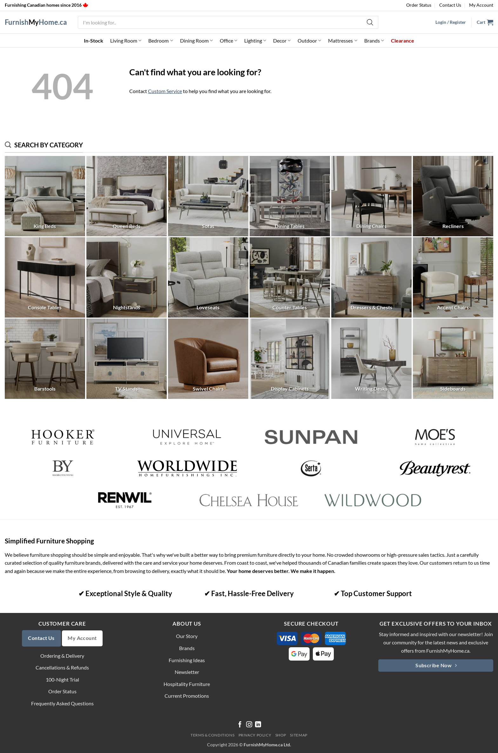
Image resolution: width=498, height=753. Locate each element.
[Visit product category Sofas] (208, 196)
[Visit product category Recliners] (453, 196)
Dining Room (196, 40)
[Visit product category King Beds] (45, 196)
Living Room (125, 40)
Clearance (402, 40)
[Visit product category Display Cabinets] (290, 359)
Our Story (187, 636)
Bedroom (160, 40)
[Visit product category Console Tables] (45, 277)
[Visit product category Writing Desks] (371, 359)
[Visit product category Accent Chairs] (453, 277)
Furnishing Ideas (187, 660)
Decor (282, 40)
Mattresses (342, 40)
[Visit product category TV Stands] (126, 359)
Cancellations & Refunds (62, 667)
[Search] (370, 22)
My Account (481, 5)
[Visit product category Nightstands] (126, 277)
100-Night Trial (62, 679)
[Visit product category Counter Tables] (290, 277)
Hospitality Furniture (187, 684)
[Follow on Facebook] (240, 725)
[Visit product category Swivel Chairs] (208, 359)
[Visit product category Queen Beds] (126, 196)
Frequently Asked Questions (62, 703)
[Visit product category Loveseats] (208, 277)
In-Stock (93, 40)
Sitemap (298, 735)
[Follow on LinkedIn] (258, 725)
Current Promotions (187, 696)
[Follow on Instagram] (249, 725)
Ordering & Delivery (62, 656)
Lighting (255, 40)
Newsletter (187, 672)
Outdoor (309, 40)
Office (228, 40)
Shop (280, 735)
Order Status (418, 5)
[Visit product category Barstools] (45, 359)
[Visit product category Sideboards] (453, 359)
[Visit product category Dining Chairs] (371, 196)
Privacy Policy (255, 735)
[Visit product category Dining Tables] (290, 196)
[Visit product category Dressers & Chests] (371, 277)
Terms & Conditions (212, 735)
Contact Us (450, 5)
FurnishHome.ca (36, 22)
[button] (485, 22)
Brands (374, 40)
